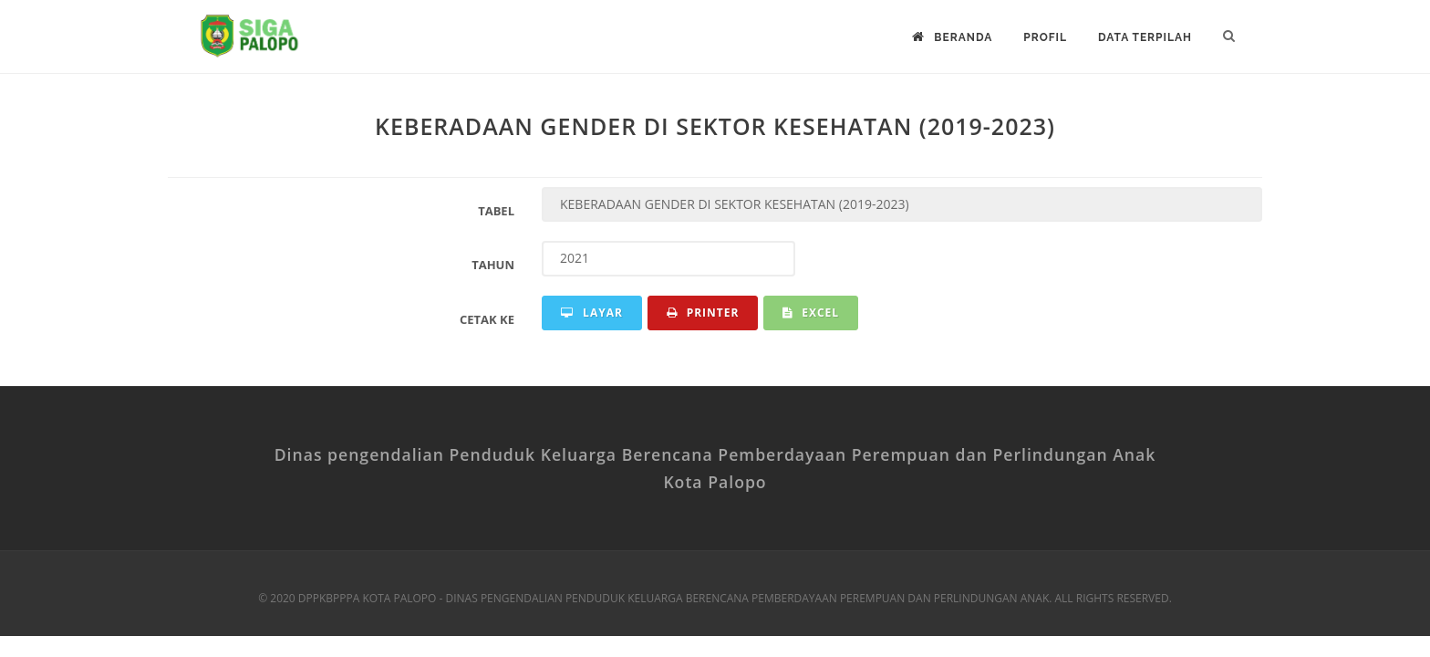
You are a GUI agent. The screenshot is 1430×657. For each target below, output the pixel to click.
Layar (592, 312)
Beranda (952, 37)
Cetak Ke (487, 319)
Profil (1045, 37)
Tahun (492, 264)
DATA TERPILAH (1145, 37)
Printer (703, 312)
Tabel (496, 211)
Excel (810, 312)
